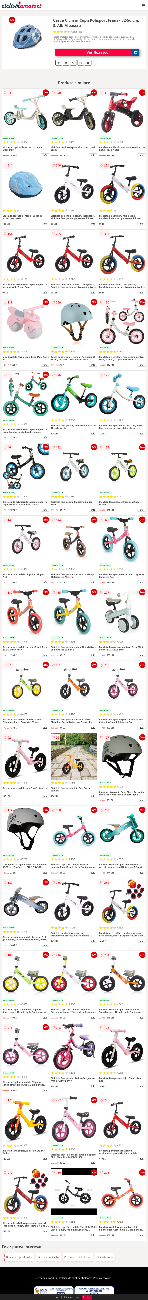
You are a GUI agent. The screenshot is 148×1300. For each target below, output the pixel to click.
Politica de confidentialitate (75, 1278)
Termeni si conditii (46, 1278)
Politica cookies (102, 1278)
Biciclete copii (105, 1257)
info (45, 155)
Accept (87, 1297)
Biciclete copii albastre (19, 1257)
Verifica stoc (113, 52)
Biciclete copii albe (48, 1257)
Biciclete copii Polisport (78, 1257)
